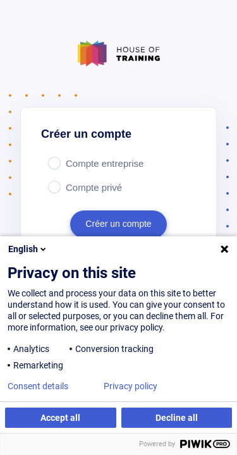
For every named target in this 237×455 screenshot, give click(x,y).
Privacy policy (130, 386)
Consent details (38, 386)
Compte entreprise (104, 163)
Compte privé (94, 187)
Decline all (176, 418)
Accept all (60, 418)
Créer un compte (118, 224)
